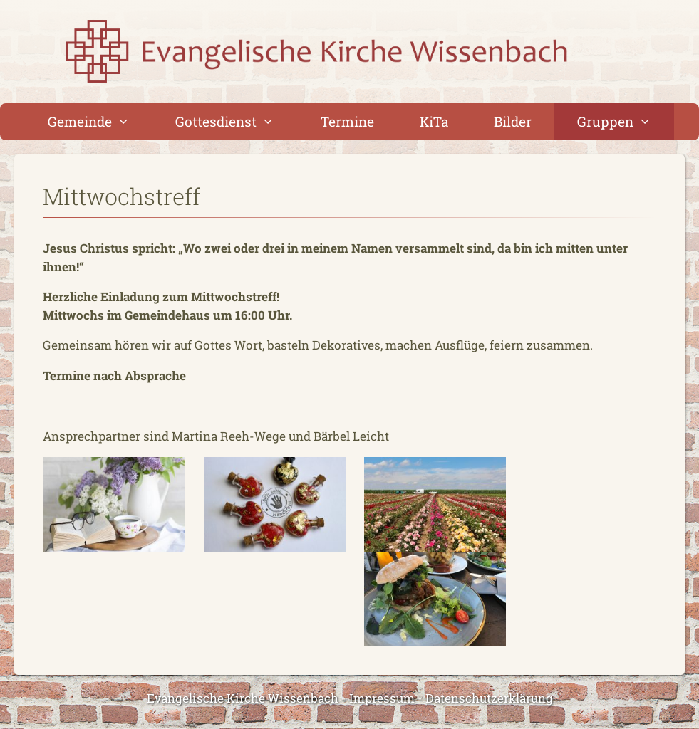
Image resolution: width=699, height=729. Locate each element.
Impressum (382, 698)
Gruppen (625, 121)
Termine (347, 121)
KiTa (434, 121)
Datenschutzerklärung (489, 698)
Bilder (513, 121)
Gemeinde (100, 121)
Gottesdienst (236, 121)
